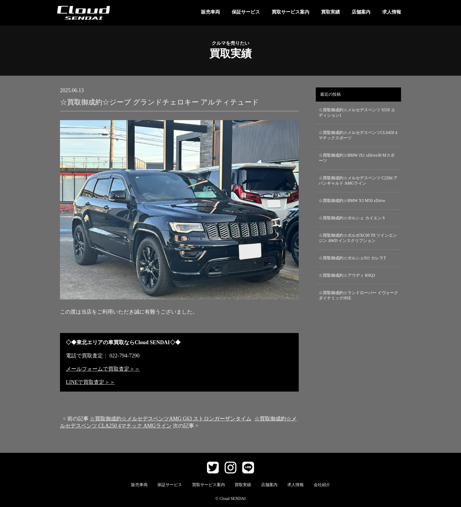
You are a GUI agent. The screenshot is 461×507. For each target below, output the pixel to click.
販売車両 (210, 11)
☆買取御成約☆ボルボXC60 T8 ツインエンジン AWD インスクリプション (358, 238)
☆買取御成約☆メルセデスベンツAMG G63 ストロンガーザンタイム (170, 419)
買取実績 (330, 11)
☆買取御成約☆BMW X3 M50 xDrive (352, 200)
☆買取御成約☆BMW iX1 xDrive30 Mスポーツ (357, 158)
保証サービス (246, 11)
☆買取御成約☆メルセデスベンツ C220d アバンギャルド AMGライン (358, 180)
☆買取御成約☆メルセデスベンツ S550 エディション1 (357, 112)
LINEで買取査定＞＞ (90, 382)
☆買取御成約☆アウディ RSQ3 (347, 275)
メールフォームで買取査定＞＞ (103, 369)
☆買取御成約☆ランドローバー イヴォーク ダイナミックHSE (358, 295)
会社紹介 (322, 485)
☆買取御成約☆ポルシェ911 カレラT (352, 258)
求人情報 (391, 11)
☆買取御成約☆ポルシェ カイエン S (352, 218)
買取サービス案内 (290, 11)
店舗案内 (361, 11)
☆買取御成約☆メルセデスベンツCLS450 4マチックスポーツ (358, 135)
